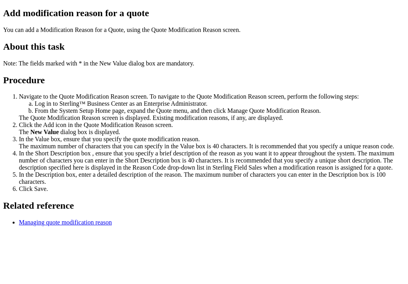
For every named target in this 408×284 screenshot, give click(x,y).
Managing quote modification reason (65, 222)
